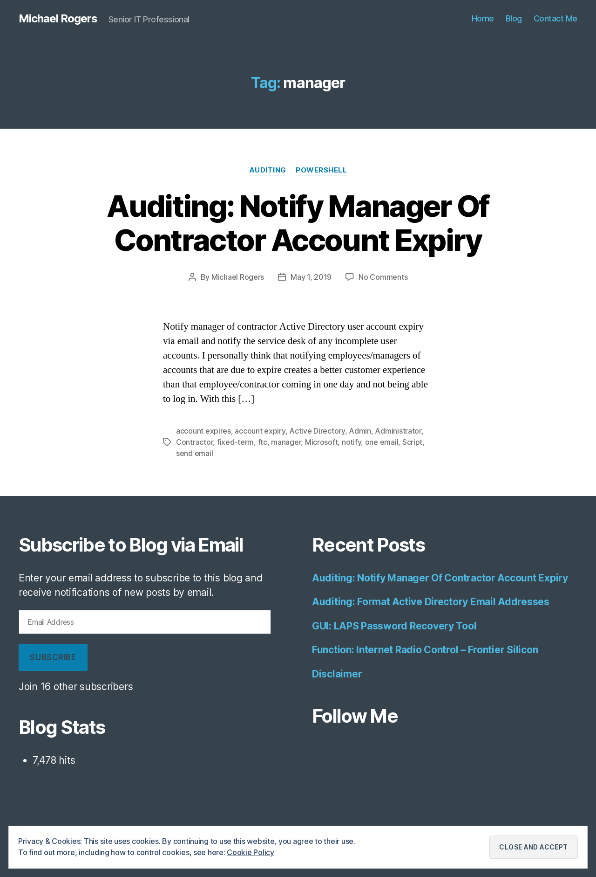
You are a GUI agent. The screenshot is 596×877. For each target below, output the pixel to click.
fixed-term (235, 442)
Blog (514, 18)
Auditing (267, 170)
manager (286, 442)
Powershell (321, 170)
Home (483, 18)
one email (382, 442)
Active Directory (317, 430)
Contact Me (555, 18)
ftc (262, 442)
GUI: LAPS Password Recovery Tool (394, 626)
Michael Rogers (58, 18)
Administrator (398, 430)
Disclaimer (337, 674)
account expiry (260, 430)
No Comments (383, 277)
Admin (360, 430)
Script (412, 442)
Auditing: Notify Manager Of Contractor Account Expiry (298, 223)
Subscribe (53, 657)
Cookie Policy (250, 852)
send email (194, 453)
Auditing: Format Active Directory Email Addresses (430, 602)
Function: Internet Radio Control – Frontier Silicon (425, 650)
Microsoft (321, 442)
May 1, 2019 (311, 277)
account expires (203, 430)
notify (351, 442)
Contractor (194, 442)
